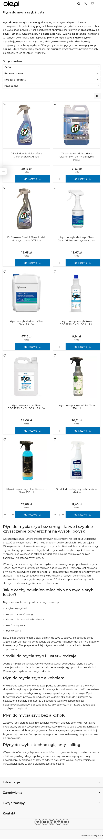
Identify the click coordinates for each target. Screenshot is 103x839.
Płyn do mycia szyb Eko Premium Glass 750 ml (26, 491)
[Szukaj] (79, 4)
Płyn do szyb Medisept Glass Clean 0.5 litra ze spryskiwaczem (77, 239)
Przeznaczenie (51, 73)
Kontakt (9, 813)
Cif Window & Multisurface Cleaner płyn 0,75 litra (26, 155)
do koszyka (30, 178)
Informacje (51, 782)
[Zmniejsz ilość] (12, 179)
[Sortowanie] (97, 96)
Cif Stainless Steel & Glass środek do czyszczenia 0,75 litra (26, 239)
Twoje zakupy (51, 803)
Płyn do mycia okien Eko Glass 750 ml (77, 407)
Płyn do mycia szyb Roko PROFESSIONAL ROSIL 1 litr (77, 323)
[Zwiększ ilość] (5, 179)
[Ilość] (9, 179)
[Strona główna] (11, 4)
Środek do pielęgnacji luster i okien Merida (76, 491)
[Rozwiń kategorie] (99, 4)
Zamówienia (51, 793)
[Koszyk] (92, 4)
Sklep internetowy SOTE (92, 835)
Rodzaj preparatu (51, 79)
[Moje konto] (85, 4)
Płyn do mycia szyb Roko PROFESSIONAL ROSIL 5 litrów (26, 407)
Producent (51, 86)
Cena (51, 67)
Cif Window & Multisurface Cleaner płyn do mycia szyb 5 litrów (76, 157)
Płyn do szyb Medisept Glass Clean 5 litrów (26, 323)
